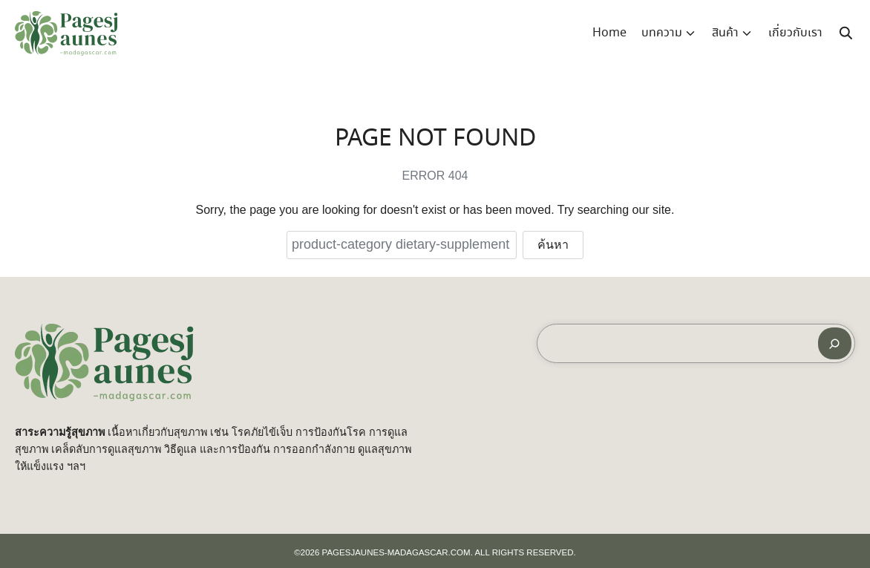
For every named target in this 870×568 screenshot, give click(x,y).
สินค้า (725, 33)
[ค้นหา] (834, 343)
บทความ (661, 33)
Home (609, 33)
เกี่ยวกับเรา (795, 33)
